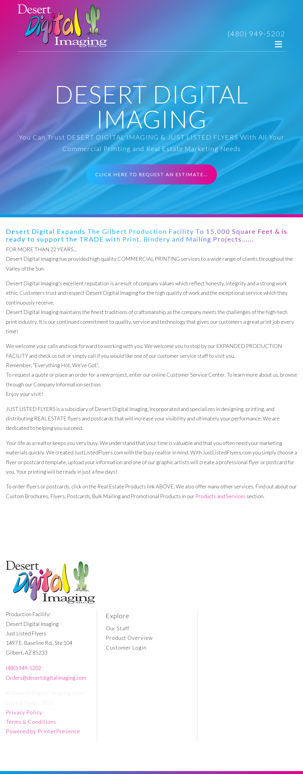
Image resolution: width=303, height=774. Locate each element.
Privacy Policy (24, 712)
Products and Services (220, 496)
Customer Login (126, 647)
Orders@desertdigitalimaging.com (46, 677)
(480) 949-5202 (256, 33)
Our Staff (117, 628)
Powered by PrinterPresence (43, 731)
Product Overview (129, 637)
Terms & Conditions (31, 721)
